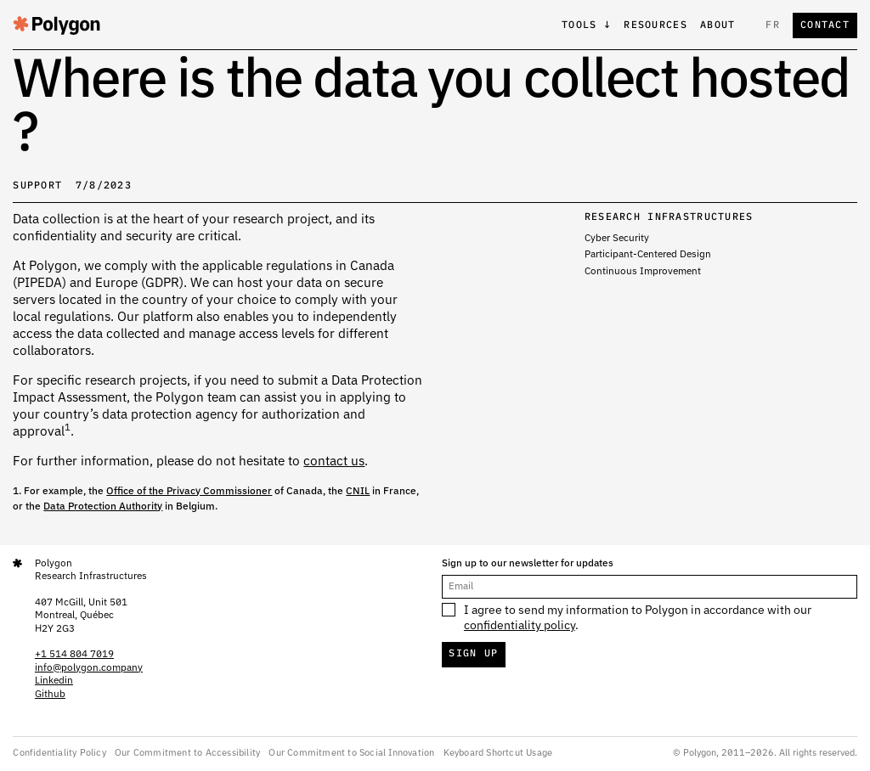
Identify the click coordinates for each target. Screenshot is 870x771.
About (717, 25)
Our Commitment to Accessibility (187, 752)
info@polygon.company (89, 668)
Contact (825, 25)
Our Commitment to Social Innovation (351, 752)
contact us (333, 461)
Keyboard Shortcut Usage (498, 752)
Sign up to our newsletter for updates (527, 564)
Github (50, 694)
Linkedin (54, 681)
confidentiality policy (519, 626)
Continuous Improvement (643, 272)
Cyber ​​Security (617, 239)
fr (772, 25)
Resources (655, 25)
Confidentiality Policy (59, 752)
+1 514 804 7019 (74, 655)
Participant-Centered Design (648, 255)
